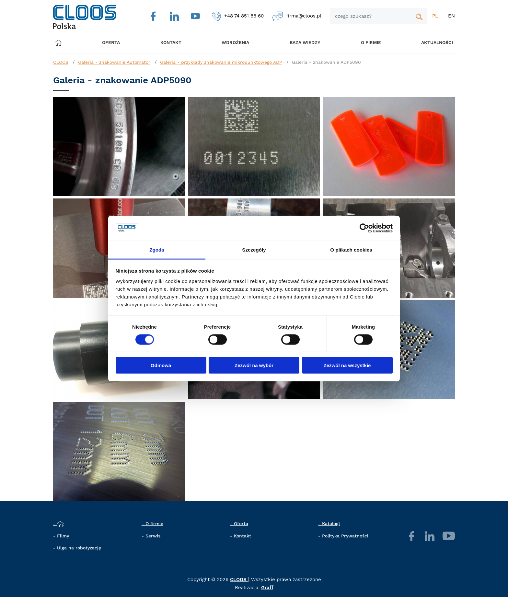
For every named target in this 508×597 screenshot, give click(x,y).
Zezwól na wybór (254, 365)
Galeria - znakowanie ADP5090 (326, 62)
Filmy (63, 535)
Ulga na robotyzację (79, 547)
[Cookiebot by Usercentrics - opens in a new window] (364, 228)
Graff (267, 588)
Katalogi (331, 523)
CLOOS (60, 62)
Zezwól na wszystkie (347, 365)
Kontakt (242, 535)
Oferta (113, 42)
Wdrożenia (231, 42)
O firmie (363, 42)
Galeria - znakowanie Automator (114, 62)
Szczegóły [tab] (254, 250)
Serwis (152, 535)
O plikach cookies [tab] (351, 250)
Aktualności (428, 42)
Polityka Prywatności (345, 535)
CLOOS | (239, 579)
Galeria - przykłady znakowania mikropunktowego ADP (221, 62)
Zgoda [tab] (156, 250)
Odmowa (161, 365)
